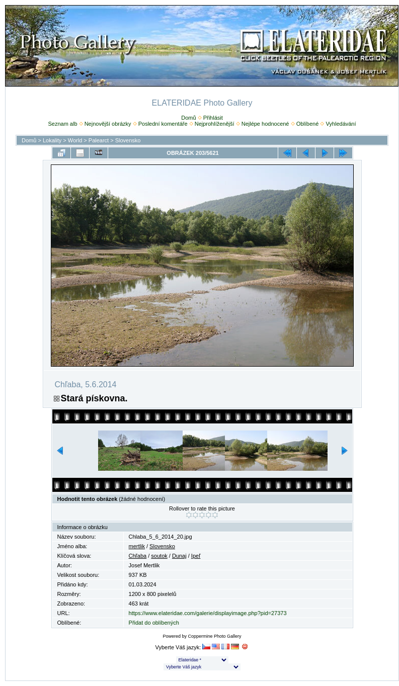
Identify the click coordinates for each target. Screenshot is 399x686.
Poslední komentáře (163, 124)
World (75, 140)
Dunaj (179, 556)
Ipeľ (196, 556)
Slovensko (128, 140)
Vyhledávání (341, 124)
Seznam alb (62, 124)
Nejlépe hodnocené (265, 124)
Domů (188, 118)
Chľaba (138, 556)
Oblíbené (307, 124)
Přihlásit (213, 118)
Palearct (99, 140)
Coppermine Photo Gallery (214, 636)
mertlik (137, 546)
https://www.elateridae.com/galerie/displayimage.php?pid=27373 (208, 613)
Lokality (52, 140)
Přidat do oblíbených (154, 623)
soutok (159, 556)
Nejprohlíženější (214, 124)
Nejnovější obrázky (108, 124)
